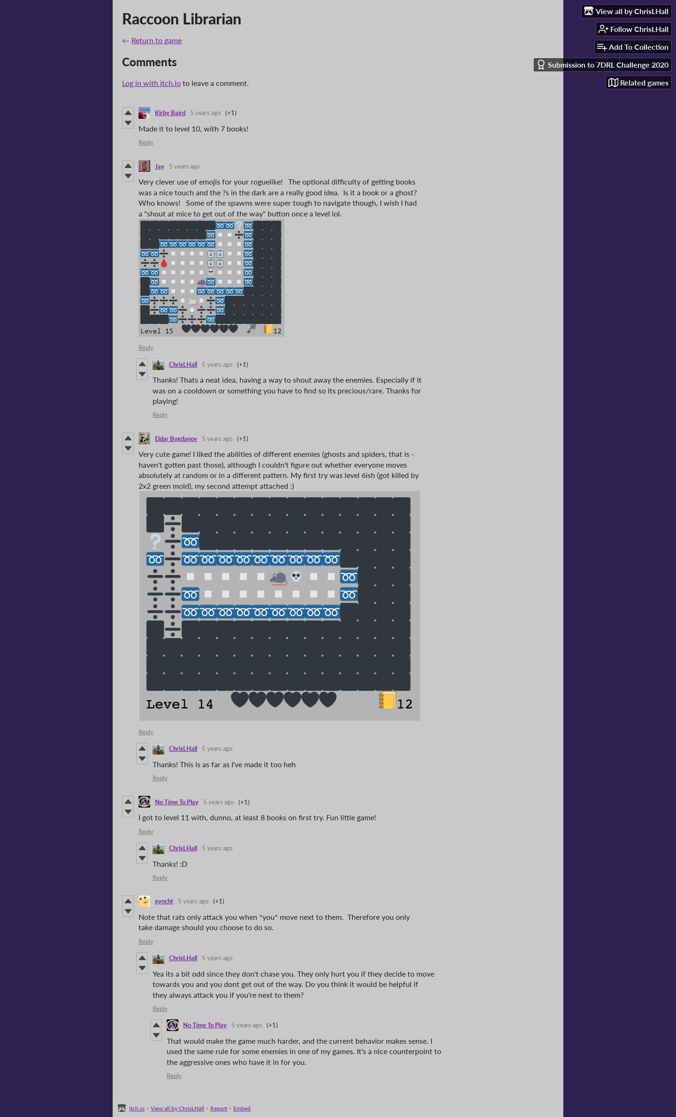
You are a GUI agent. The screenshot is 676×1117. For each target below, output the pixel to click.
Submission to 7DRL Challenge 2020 (602, 64)
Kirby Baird (170, 112)
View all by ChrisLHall (177, 1108)
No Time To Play (177, 802)
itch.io (137, 1108)
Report (218, 1108)
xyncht (164, 901)
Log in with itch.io (151, 82)
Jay (159, 166)
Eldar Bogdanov (176, 438)
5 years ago (205, 112)
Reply (146, 142)
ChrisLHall (183, 364)
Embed (242, 1108)
